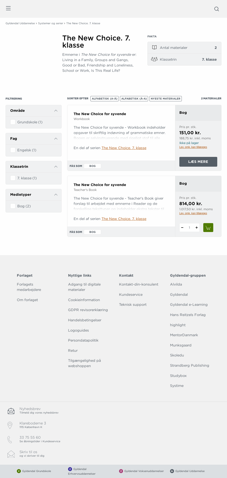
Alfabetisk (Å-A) (134, 98)
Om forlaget (27, 300)
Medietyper (20, 194)
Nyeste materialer (165, 98)
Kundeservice (131, 294)
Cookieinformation (84, 300)
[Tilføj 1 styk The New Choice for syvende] (197, 227)
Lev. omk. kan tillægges (193, 147)
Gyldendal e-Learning (189, 304)
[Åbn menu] (8, 9)
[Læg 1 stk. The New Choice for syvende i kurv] (208, 227)
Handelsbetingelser (84, 320)
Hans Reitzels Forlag (188, 315)
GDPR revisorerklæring (88, 310)
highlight (178, 325)
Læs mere (202, 163)
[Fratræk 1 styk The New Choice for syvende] (182, 227)
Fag (13, 138)
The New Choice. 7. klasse (124, 148)
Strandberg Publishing (189, 365)
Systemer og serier (50, 23)
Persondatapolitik (83, 340)
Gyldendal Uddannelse (20, 23)
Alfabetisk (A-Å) (104, 98)
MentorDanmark (184, 335)
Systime (177, 386)
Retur (73, 350)
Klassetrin (19, 166)
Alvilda (176, 284)
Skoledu (177, 355)
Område (17, 110)
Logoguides (78, 330)
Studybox (178, 376)
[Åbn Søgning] (216, 9)
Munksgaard (181, 345)
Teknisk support (133, 304)
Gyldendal (179, 294)
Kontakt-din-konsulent (138, 284)
